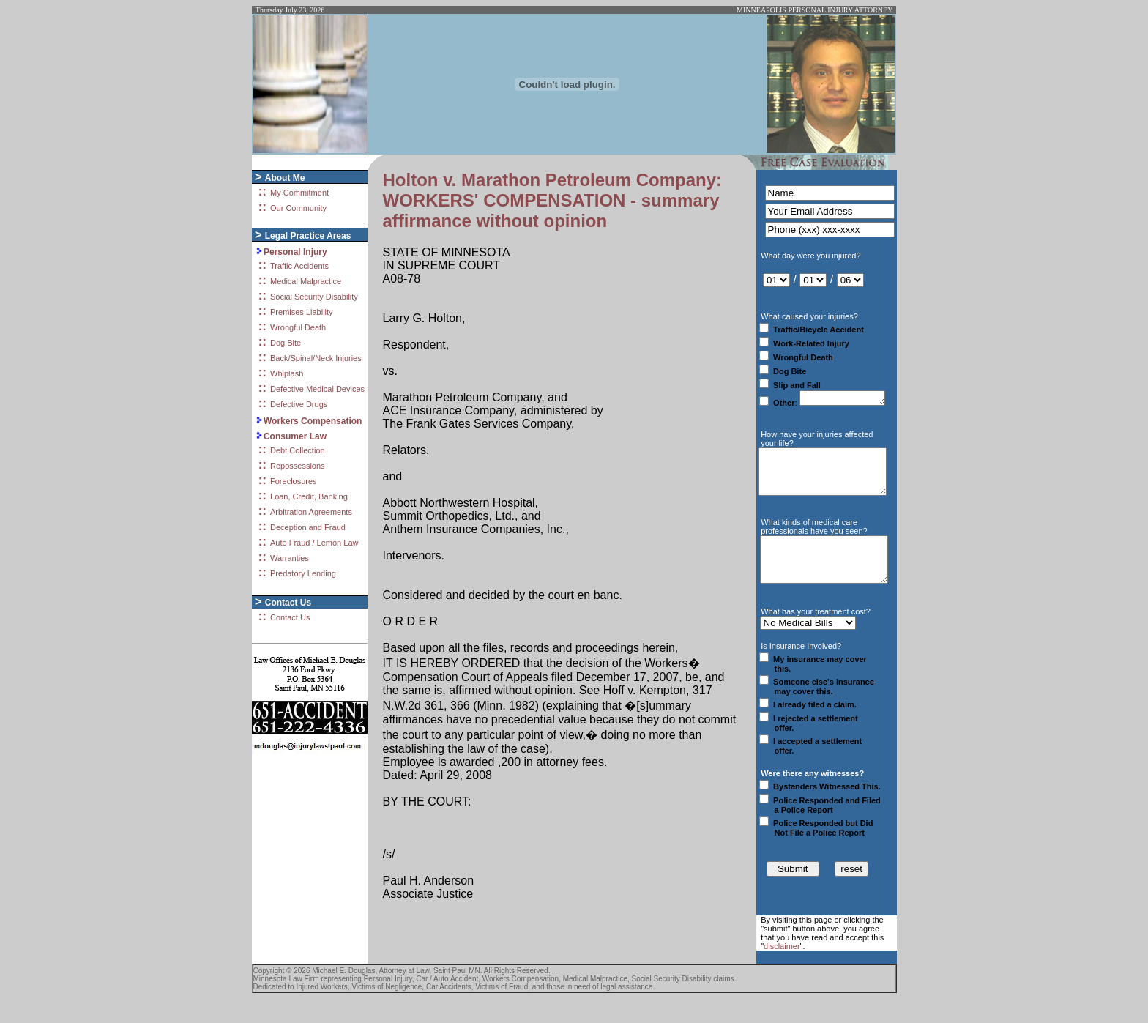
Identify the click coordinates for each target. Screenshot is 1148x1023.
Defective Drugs (298, 404)
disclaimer (782, 970)
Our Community (298, 208)
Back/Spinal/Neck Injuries (316, 358)
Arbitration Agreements (311, 511)
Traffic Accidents (299, 265)
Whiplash (286, 373)
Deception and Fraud (308, 527)
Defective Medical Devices (317, 388)
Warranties (289, 558)
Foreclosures (293, 481)
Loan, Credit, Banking (309, 496)
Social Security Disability (314, 296)
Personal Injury (295, 252)
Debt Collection (297, 450)
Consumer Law (295, 436)
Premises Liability (301, 312)
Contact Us (290, 617)
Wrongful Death (298, 327)
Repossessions (297, 465)
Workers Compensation (313, 421)
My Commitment (299, 192)
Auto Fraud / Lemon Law (314, 542)
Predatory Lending (303, 573)
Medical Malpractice (305, 281)
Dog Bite (285, 342)
